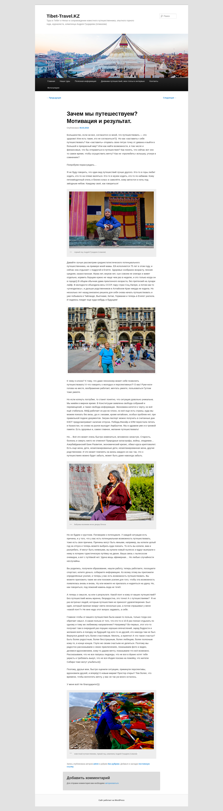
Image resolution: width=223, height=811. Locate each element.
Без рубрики (113, 764)
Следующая (169, 98)
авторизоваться (111, 783)
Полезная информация (85, 81)
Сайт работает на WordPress (111, 800)
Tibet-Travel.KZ (63, 16)
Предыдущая (54, 98)
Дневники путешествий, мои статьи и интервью (123, 81)
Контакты (154, 81)
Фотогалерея (53, 88)
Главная (51, 81)
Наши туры (65, 81)
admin (96, 764)
